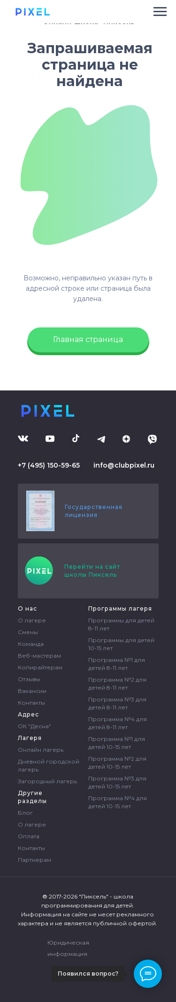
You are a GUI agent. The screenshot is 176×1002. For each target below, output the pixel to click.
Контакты (31, 702)
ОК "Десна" (34, 726)
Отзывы (29, 679)
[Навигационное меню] (160, 11)
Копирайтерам (40, 667)
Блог (25, 812)
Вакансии (32, 690)
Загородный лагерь (47, 781)
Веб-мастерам (39, 655)
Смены (28, 632)
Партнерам (34, 859)
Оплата (28, 836)
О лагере (32, 620)
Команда (31, 643)
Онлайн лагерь (40, 749)
